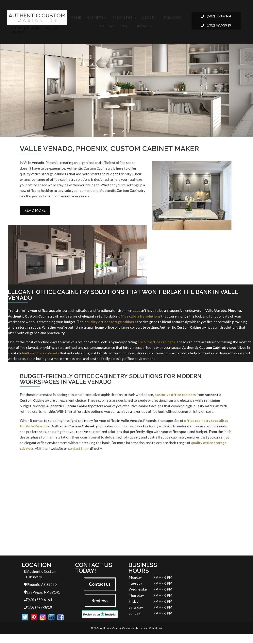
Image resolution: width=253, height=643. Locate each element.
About (148, 16)
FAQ (124, 24)
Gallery (107, 24)
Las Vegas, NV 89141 (42, 600)
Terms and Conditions (149, 637)
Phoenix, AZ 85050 (40, 592)
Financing (173, 16)
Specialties (122, 16)
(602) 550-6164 (216, 15)
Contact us (99, 591)
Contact (141, 24)
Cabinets (95, 16)
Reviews (100, 608)
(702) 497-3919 (216, 25)
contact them (78, 455)
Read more (35, 210)
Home (76, 16)
